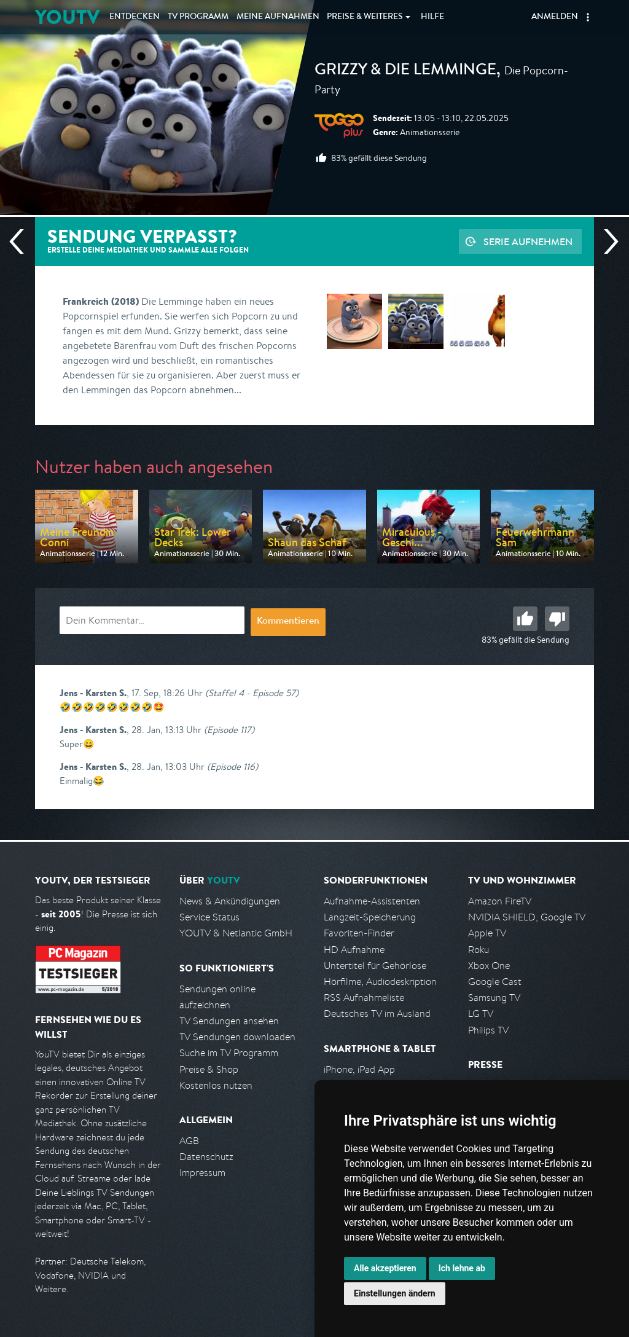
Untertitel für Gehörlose (375, 965)
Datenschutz (206, 1156)
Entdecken (134, 17)
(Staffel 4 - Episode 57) (252, 693)
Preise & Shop (208, 1069)
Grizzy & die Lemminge (405, 71)
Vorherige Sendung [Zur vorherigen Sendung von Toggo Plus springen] (21, 241)
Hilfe (432, 17)
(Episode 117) (229, 729)
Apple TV (487, 933)
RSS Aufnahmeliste (364, 997)
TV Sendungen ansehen (229, 1020)
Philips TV (488, 1030)
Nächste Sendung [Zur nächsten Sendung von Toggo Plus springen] (606, 241)
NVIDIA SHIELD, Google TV (526, 917)
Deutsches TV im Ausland (377, 1013)
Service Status (209, 917)
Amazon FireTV (499, 901)
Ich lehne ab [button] (462, 1268)
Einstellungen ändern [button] (395, 1293)
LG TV (480, 1013)
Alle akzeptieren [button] (385, 1268)
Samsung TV (494, 997)
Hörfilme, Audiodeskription (380, 981)
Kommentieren (288, 622)
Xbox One (489, 965)
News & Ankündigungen (229, 901)
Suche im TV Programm (228, 1052)
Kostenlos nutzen (215, 1085)
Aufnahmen (277, 17)
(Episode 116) (232, 766)
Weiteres (365, 17)
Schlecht (557, 618)
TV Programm (198, 17)
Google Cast (495, 981)
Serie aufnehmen (527, 241)
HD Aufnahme (354, 949)
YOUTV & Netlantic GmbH (235, 933)
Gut (525, 618)
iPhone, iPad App (359, 1069)
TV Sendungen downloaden (237, 1036)
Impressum (202, 1172)
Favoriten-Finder (359, 933)
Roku (478, 949)
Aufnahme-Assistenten (372, 901)
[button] (588, 17)
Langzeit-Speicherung (370, 917)
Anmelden (554, 17)
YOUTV (67, 17)
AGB (189, 1140)
